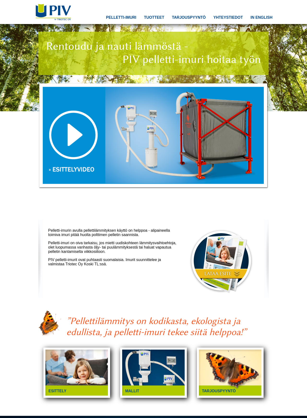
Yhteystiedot (228, 17)
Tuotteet (154, 17)
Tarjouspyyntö (189, 17)
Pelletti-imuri (121, 17)
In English (261, 17)
